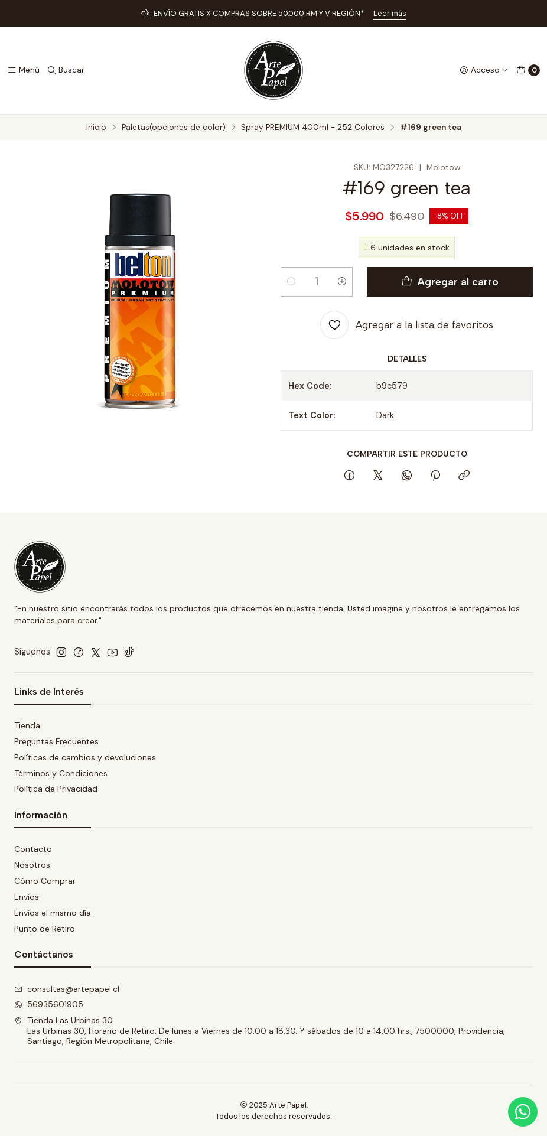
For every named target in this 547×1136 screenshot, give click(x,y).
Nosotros (32, 865)
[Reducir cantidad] (291, 282)
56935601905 (48, 1004)
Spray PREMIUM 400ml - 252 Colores (313, 127)
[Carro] (528, 70)
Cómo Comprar (45, 880)
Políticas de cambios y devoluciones (85, 757)
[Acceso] (484, 70)
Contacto (33, 849)
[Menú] (23, 70)
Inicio (96, 127)
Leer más (389, 13)
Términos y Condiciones (61, 773)
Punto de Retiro (44, 928)
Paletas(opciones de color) (174, 127)
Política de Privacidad (55, 788)
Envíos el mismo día (52, 912)
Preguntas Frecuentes (56, 741)
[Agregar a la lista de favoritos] (406, 325)
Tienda (27, 725)
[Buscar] (65, 70)
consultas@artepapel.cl (66, 989)
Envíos (26, 896)
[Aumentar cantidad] (342, 282)
